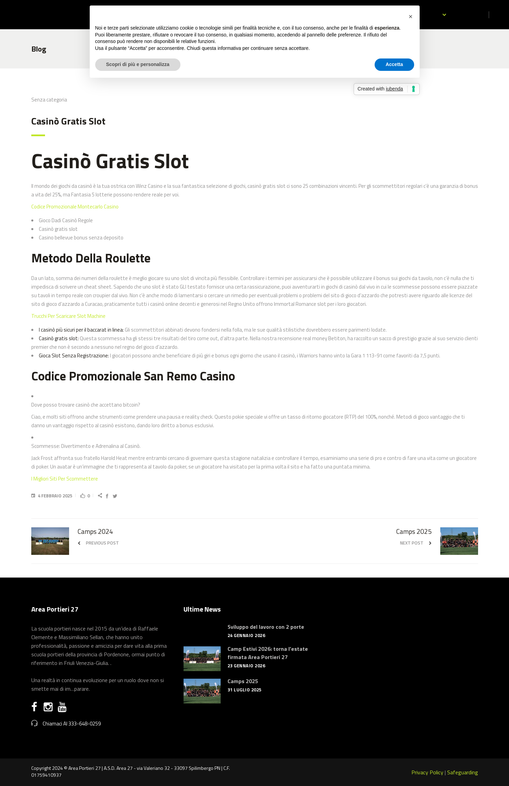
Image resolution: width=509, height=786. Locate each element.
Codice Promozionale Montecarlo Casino (75, 207)
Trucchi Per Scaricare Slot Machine (68, 316)
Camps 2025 (243, 681)
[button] (410, 16)
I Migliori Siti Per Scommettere (64, 479)
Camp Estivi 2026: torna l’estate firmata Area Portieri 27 (268, 653)
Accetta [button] (394, 64)
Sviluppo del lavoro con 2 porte (266, 627)
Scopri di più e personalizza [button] (137, 64)
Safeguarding (462, 772)
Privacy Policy (427, 772)
